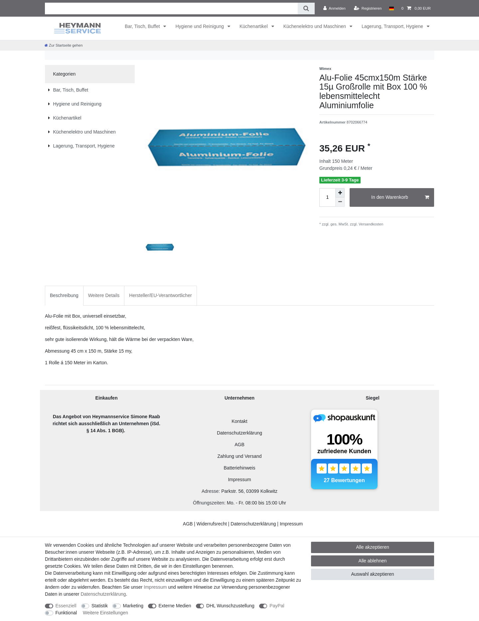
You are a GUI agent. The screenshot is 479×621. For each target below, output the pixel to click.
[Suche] (306, 8)
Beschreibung (64, 295)
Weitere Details (104, 295)
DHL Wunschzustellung (230, 605)
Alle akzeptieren (372, 547)
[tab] (64, 295)
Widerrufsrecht (212, 523)
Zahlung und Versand (239, 456)
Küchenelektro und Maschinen (315, 26)
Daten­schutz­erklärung (103, 594)
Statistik (99, 605)
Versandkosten (370, 224)
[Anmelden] (334, 8)
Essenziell (66, 605)
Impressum (239, 479)
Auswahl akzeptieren (372, 574)
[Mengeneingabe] (327, 197)
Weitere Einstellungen (105, 612)
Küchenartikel (254, 26)
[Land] (391, 8)
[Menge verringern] (340, 202)
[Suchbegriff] (171, 8)
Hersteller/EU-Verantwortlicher (160, 295)
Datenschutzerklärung (239, 433)
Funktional (66, 612)
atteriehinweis (241, 467)
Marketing (133, 605)
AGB (239, 444)
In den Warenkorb (400, 197)
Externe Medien (175, 605)
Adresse (210, 491)
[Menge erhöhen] (340, 192)
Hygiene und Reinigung (200, 26)
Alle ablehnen (373, 560)
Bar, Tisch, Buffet (143, 26)
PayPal (276, 605)
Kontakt (239, 421)
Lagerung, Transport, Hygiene (393, 26)
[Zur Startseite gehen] (63, 45)
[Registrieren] (367, 8)
